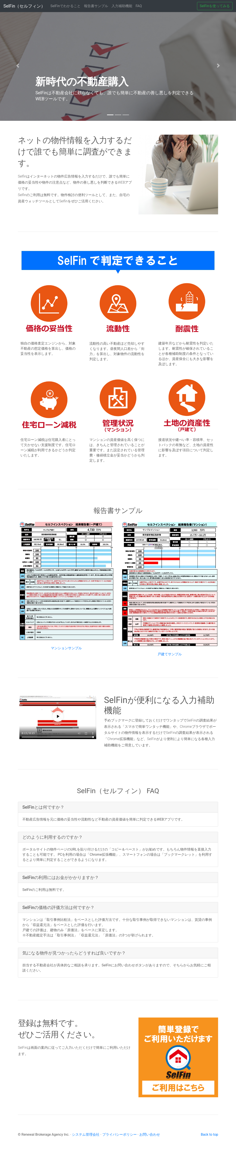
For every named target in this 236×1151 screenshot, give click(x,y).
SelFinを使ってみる (215, 6)
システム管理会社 (85, 1134)
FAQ (139, 6)
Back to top (209, 1134)
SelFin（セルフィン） (24, 6)
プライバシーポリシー (119, 1134)
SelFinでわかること (66, 5)
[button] (17, 65)
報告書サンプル (96, 6)
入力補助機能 (122, 6)
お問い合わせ (149, 1134)
